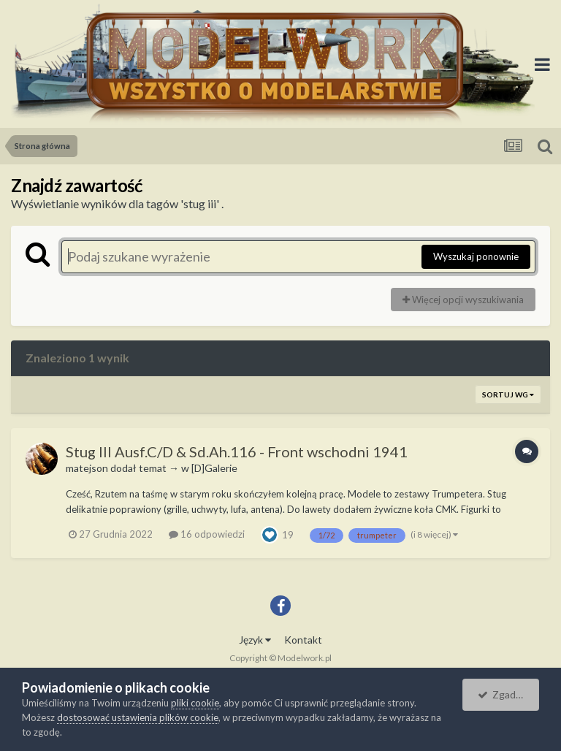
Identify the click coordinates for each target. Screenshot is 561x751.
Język (255, 639)
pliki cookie (195, 703)
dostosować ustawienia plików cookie (137, 717)
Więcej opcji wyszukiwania (463, 299)
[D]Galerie (214, 468)
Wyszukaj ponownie (476, 256)
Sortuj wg (508, 394)
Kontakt (303, 639)
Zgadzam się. (508, 694)
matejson (87, 468)
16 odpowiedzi (207, 534)
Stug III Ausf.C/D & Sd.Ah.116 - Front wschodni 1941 (237, 451)
